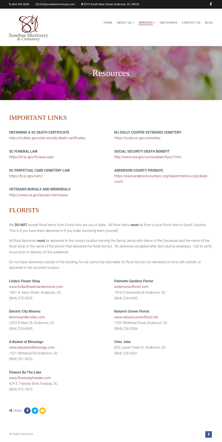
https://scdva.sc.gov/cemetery (137, 138)
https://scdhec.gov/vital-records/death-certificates (47, 138)
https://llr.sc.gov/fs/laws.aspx (31, 157)
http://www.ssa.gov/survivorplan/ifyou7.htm (147, 157)
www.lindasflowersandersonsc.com (36, 287)
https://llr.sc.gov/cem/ (26, 176)
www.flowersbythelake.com (30, 378)
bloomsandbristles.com (27, 317)
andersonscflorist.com (131, 287)
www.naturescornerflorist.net (136, 317)
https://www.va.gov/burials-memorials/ (39, 195)
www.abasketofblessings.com (32, 347)
